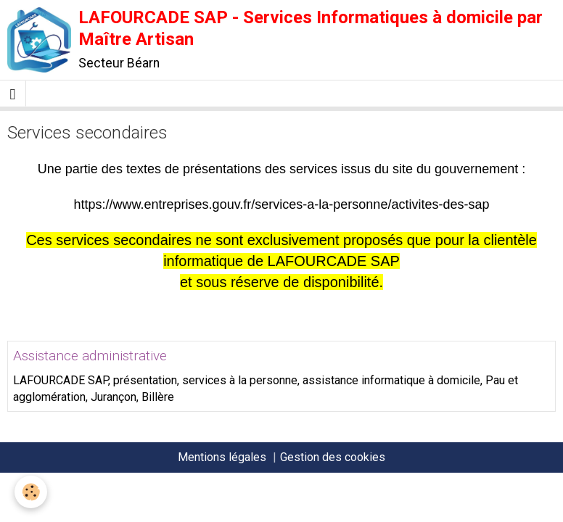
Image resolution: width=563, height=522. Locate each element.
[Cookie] (31, 492)
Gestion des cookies (332, 457)
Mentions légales (222, 457)
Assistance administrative (90, 355)
